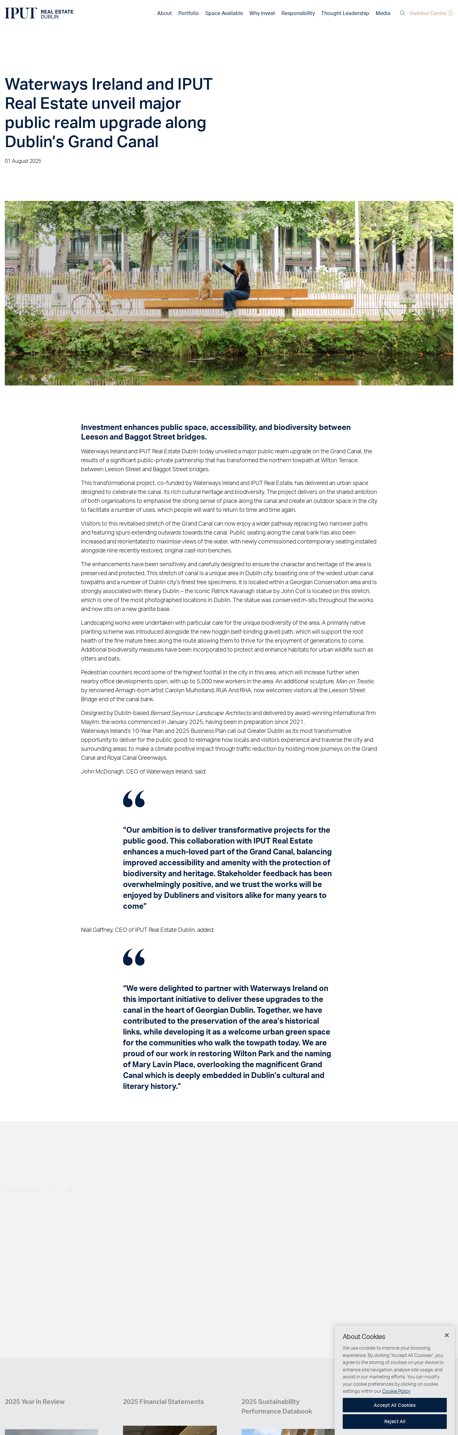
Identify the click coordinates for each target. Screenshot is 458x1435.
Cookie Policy (396, 1406)
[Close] (447, 1351)
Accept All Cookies (395, 1420)
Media (383, 13)
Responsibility (298, 13)
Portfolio (188, 13)
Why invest (262, 13)
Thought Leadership (345, 13)
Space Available (224, 13)
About (164, 13)
